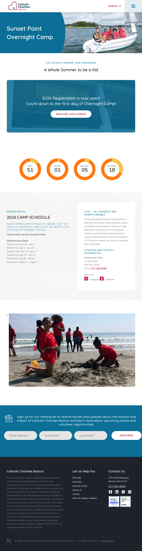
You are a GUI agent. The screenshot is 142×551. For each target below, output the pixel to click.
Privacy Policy (107, 541)
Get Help (76, 477)
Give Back (77, 481)
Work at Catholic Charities (84, 498)
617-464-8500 (117, 486)
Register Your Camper (71, 114)
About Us (77, 490)
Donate (114, 6)
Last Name (87, 435)
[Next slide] (131, 351)
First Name (52, 435)
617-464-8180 (99, 268)
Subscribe (126, 435)
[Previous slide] (11, 351)
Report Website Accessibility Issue (128, 541)
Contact (76, 494)
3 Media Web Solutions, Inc (9, 541)
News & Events (79, 485)
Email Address (19, 435)
